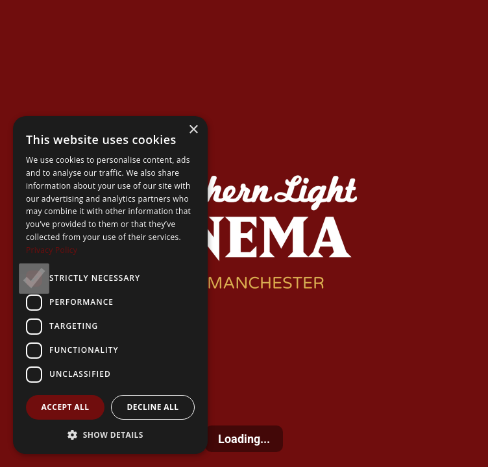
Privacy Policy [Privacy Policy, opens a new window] (51, 250)
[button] (110, 434)
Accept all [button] (66, 407)
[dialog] (110, 285)
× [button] (193, 130)
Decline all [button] (153, 407)
